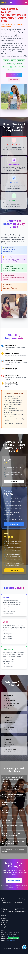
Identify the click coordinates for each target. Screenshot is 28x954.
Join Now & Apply (14, 880)
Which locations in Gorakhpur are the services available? (12, 788)
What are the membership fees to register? (13, 811)
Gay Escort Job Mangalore (18, 903)
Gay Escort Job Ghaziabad (4, 899)
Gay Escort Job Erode (6, 902)
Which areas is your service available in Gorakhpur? (12, 834)
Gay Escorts (4, 922)
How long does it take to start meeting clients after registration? (13, 796)
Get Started (14, 481)
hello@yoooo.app (10, 940)
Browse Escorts (14, 79)
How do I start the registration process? (13, 850)
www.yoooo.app (11, 942)
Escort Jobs (4, 927)
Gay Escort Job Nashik (6, 906)
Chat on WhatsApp (13, 938)
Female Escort (4, 920)
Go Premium (14, 570)
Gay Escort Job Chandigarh (4, 908)
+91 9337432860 (10, 936)
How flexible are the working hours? (12, 827)
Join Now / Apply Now (14, 74)
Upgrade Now (14, 524)
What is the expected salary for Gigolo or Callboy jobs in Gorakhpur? (13, 779)
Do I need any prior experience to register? (13, 819)
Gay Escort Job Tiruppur (20, 899)
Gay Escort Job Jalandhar (7, 911)
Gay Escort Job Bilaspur (20, 906)
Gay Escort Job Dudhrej (20, 911)
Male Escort (4, 918)
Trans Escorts (4, 924)
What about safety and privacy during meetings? (13, 842)
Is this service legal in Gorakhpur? (10, 803)
